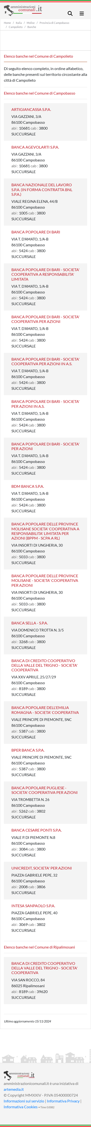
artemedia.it (14, 1089)
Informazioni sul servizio (24, 1101)
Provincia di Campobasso (54, 22)
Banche (31, 26)
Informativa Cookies (21, 1106)
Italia (19, 22)
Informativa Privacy (63, 1101)
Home (7, 22)
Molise (31, 22)
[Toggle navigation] (70, 13)
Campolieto (16, 26)
